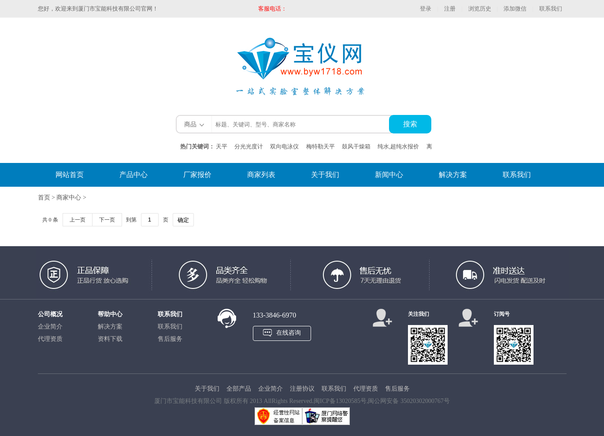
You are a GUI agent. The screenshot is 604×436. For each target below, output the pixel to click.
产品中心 (133, 174)
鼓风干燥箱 (356, 146)
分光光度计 (248, 146)
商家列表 (261, 174)
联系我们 (550, 8)
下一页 (107, 220)
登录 (425, 8)
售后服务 (170, 339)
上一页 (77, 220)
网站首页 (70, 174)
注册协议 (302, 388)
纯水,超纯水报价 (398, 146)
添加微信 (515, 8)
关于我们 (325, 174)
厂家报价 (197, 174)
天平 (221, 146)
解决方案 (453, 174)
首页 (45, 197)
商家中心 (68, 197)
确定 (183, 220)
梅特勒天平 (320, 146)
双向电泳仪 (284, 146)
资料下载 (110, 339)
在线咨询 (288, 332)
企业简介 (50, 326)
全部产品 (238, 388)
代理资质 (50, 339)
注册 (450, 8)
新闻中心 (389, 174)
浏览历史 (479, 8)
